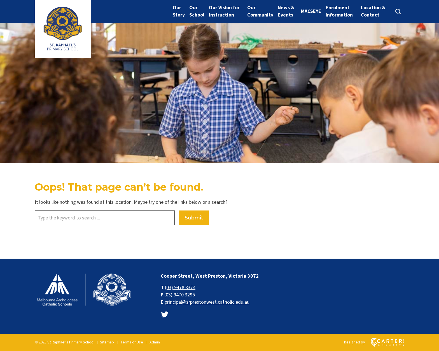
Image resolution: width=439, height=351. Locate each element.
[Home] (84, 305)
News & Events (286, 11)
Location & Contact (373, 11)
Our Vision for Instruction (224, 11)
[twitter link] (165, 315)
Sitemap (107, 342)
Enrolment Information (339, 11)
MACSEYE (311, 11)
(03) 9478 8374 (180, 287)
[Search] (398, 11)
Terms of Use (131, 342)
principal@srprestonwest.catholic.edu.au (207, 302)
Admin (155, 342)
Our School (196, 11)
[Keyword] (105, 217)
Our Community (260, 11)
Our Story (179, 11)
